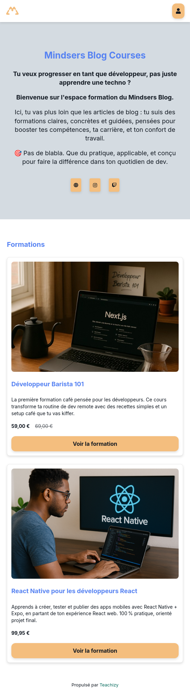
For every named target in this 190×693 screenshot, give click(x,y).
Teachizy (108, 684)
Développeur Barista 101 (47, 384)
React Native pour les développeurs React (74, 591)
